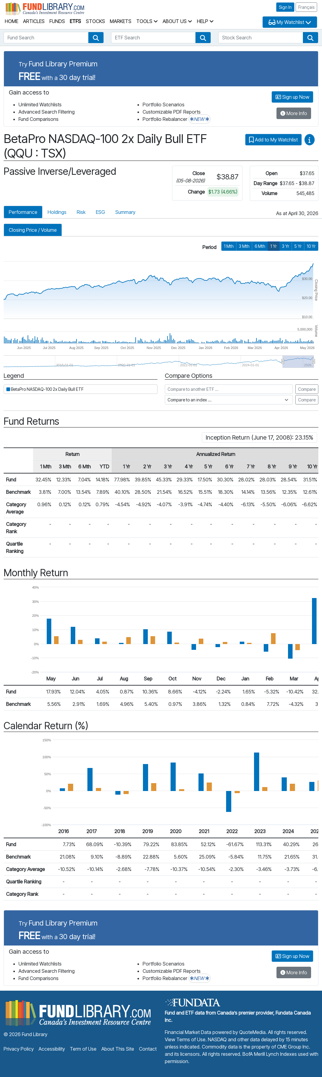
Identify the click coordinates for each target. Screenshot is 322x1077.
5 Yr (298, 246)
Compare (307, 389)
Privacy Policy (19, 1049)
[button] (95, 37)
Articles (34, 21)
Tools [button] (147, 21)
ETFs (75, 21)
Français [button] (306, 7)
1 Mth (229, 246)
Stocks (95, 21)
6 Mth (260, 246)
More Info (293, 113)
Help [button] (205, 21)
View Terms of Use (185, 1039)
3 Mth (244, 246)
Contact (148, 1049)
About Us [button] (177, 21)
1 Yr (273, 246)
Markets (120, 21)
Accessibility (52, 1049)
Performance (23, 212)
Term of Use (83, 1049)
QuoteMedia (252, 1032)
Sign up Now (292, 97)
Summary (125, 212)
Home (11, 21)
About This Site (117, 1049)
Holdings (57, 212)
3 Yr (285, 246)
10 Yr (311, 246)
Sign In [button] (285, 7)
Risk (81, 212)
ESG (100, 212)
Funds (57, 21)
